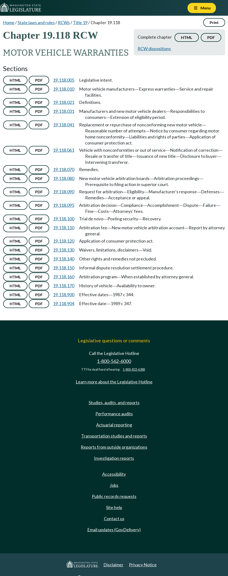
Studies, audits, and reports (114, 402)
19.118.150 (63, 267)
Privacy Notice (143, 564)
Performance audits (114, 413)
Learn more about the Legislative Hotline (114, 381)
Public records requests (114, 496)
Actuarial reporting (114, 424)
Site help (114, 507)
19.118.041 (63, 124)
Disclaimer (113, 564)
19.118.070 (63, 169)
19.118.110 (63, 227)
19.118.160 (63, 276)
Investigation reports (114, 458)
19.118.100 (63, 218)
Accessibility (114, 474)
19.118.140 (63, 258)
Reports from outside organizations (114, 447)
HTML (186, 37)
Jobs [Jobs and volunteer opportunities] (114, 485)
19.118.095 (63, 205)
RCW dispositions (154, 48)
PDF (211, 37)
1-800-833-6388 (134, 369)
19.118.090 (63, 191)
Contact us (114, 518)
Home (8, 22)
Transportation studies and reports (114, 436)
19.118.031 (63, 111)
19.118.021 (63, 102)
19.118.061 (63, 150)
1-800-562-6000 (114, 361)
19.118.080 (63, 178)
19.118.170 (63, 285)
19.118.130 (63, 249)
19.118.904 (63, 303)
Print (214, 22)
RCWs (64, 22)
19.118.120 (63, 241)
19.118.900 (63, 294)
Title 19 (80, 22)
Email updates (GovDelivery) (114, 529)
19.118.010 (63, 89)
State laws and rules (36, 22)
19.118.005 (63, 80)
